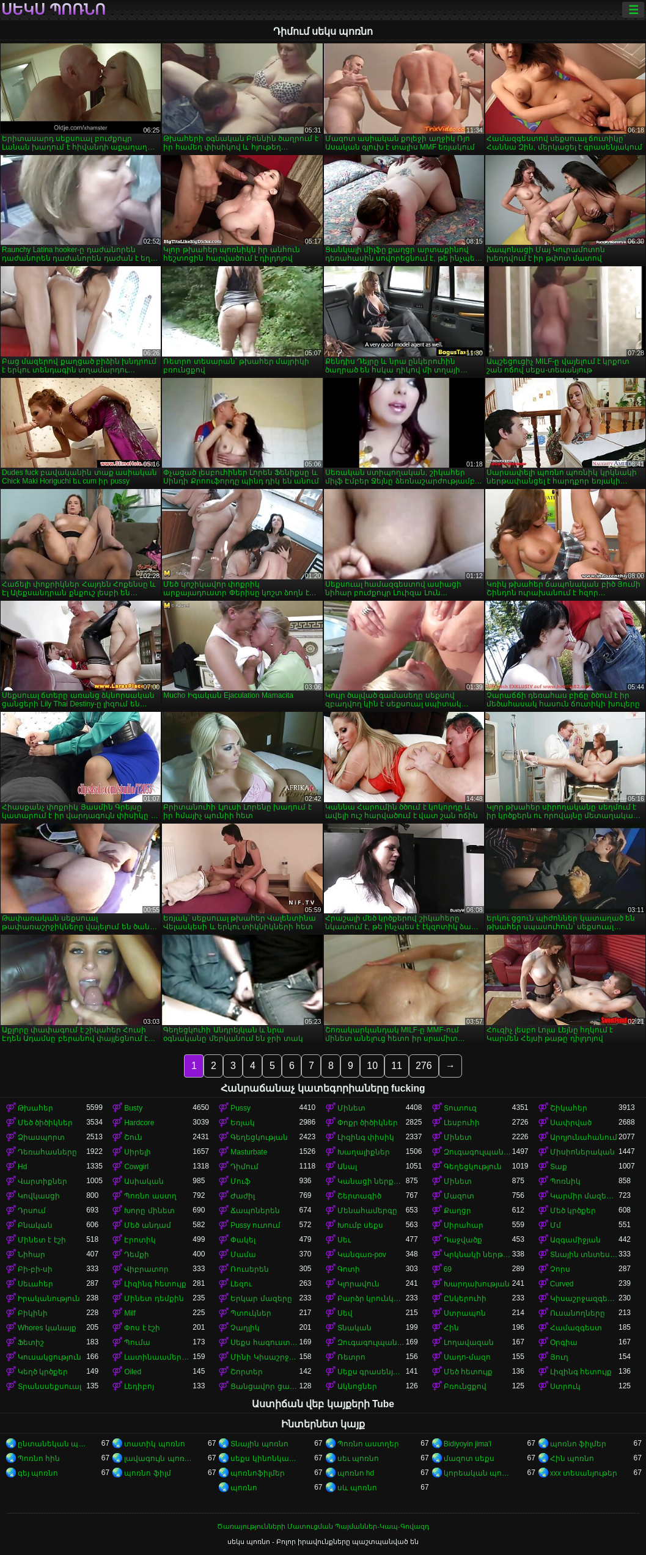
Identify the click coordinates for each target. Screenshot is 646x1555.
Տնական (354, 1328)
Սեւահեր (35, 1284)
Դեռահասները (47, 1152)
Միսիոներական (582, 1152)
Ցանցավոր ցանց (264, 1386)
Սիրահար (463, 1225)
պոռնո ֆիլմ (147, 1473)
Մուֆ (240, 1181)
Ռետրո (351, 1357)
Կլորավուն (358, 1284)
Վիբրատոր (146, 1269)
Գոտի (348, 1269)
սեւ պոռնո (358, 1458)
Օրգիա (564, 1342)
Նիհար (31, 1254)
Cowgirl (136, 1166)
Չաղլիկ (245, 1328)
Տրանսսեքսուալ (49, 1386)
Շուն (133, 1137)
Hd (22, 1166)
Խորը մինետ (149, 1210)
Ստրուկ (565, 1386)
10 (372, 1065)
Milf (130, 1313)
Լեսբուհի (462, 1122)
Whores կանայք (47, 1328)
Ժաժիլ (242, 1196)
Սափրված (571, 1122)
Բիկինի (33, 1313)
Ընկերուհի (465, 1298)
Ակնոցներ (357, 1386)
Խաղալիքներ (363, 1152)
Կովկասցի (39, 1196)
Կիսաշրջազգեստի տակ (584, 1298)
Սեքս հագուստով (264, 1342)
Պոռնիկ (565, 1181)
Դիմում (244, 1166)
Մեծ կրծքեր (573, 1210)
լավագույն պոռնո (158, 1458)
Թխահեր (35, 1108)
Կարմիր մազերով (584, 1196)
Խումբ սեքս (360, 1225)
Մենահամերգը (367, 1210)
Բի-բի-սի (35, 1269)
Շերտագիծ (359, 1196)
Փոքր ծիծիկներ (367, 1122)
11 (396, 1065)
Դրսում (32, 1210)
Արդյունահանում (583, 1137)
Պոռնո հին (39, 1458)
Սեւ (344, 1240)
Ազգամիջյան (575, 1240)
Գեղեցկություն (473, 1166)
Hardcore (139, 1122)
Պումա (137, 1342)
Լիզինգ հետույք (155, 1284)
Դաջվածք (463, 1240)
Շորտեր (246, 1372)
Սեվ (345, 1313)
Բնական (35, 1225)
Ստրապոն (465, 1313)
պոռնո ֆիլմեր (578, 1444)
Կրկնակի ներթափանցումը (478, 1254)
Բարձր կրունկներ (371, 1298)
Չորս (560, 1269)
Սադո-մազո (467, 1357)
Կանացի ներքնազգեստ (371, 1181)
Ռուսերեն (249, 1269)
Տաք (558, 1166)
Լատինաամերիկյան (158, 1357)
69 (448, 1269)
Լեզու (241, 1284)
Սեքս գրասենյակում (371, 1372)
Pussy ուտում (255, 1225)
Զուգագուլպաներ (478, 1152)
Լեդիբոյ (139, 1386)
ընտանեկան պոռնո (52, 1444)
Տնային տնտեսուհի (584, 1254)
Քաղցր (457, 1210)
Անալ (347, 1166)
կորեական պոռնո (478, 1473)
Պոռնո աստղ (150, 1196)
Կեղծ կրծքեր (43, 1372)
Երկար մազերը (261, 1298)
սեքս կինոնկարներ (264, 1458)
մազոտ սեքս (469, 1458)
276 (424, 1065)
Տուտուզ (460, 1108)
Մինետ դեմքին (153, 1298)
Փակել (242, 1240)
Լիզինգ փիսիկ (365, 1137)
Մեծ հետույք (468, 1372)
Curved (562, 1284)
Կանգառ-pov (361, 1254)
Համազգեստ (576, 1328)
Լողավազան (469, 1342)
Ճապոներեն (255, 1210)
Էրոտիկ (140, 1240)
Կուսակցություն (49, 1357)
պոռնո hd (356, 1473)
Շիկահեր (568, 1108)
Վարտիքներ (42, 1181)
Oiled (132, 1372)
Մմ (555, 1225)
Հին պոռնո (572, 1458)
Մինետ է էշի (42, 1240)
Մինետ (351, 1108)
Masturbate (248, 1152)
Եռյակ (242, 1122)
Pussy (240, 1108)
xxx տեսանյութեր (583, 1473)
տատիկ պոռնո (154, 1444)
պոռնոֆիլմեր (257, 1473)
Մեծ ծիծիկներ (45, 1122)
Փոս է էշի (142, 1328)
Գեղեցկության (259, 1137)
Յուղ (559, 1357)
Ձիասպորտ (41, 1137)
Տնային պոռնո (259, 1444)
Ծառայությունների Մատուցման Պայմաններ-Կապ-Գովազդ (322, 1526)
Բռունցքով (465, 1386)
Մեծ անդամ (147, 1225)
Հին (451, 1328)
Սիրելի (137, 1152)
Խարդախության (477, 1284)
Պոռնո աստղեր (368, 1444)
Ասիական (144, 1181)
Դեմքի (136, 1254)
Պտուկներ (250, 1313)
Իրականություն (49, 1298)
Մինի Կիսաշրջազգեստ (264, 1357)
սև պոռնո (357, 1488)
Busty (133, 1108)
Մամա (243, 1254)
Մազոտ (459, 1196)
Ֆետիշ (31, 1342)
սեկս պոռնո (53, 10)
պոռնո (243, 1488)
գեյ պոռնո (38, 1473)
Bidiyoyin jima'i (467, 1444)
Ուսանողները (577, 1313)
